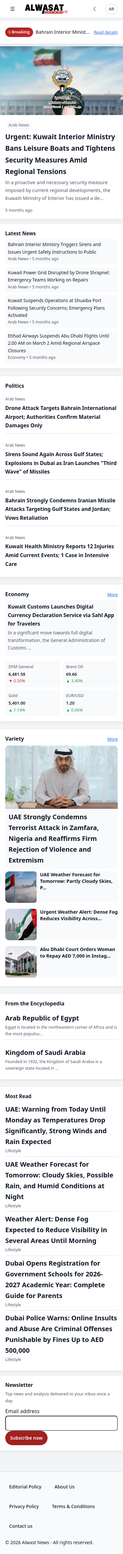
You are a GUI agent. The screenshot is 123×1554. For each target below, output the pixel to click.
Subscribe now (26, 1438)
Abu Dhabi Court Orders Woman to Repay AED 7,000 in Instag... (77, 952)
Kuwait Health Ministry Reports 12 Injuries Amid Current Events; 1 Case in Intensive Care (59, 555)
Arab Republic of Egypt (42, 1018)
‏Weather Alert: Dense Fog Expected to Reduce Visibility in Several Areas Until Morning (56, 1229)
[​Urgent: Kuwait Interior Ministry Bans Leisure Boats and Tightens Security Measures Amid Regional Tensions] (61, 132)
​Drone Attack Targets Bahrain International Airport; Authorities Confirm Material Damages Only (60, 416)
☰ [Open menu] (12, 8)
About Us (64, 1487)
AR (111, 9)
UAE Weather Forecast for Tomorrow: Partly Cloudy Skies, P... (76, 881)
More (112, 594)
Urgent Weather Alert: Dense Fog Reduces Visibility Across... (79, 915)
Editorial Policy (25, 1487)
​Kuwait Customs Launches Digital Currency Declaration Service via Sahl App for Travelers (61, 615)
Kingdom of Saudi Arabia (45, 1052)
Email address (22, 1411)
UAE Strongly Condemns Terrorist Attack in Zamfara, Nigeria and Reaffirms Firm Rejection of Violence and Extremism (54, 838)
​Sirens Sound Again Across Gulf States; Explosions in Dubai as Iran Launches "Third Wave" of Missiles (61, 463)
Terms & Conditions (73, 1506)
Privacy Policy (24, 1506)
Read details (106, 32)
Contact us (20, 1526)
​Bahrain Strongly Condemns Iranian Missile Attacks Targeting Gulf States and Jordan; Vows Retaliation (60, 509)
